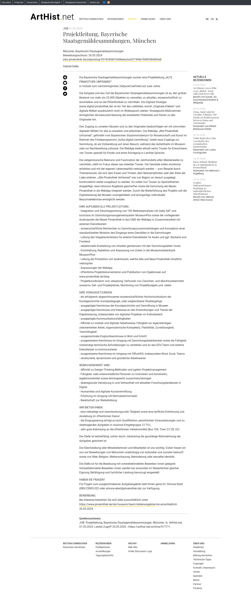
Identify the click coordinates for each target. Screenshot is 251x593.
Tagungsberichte (104, 555)
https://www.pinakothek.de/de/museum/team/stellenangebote (117, 504)
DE (207, 19)
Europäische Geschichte (76, 2)
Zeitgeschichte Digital (50, 2)
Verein (196, 571)
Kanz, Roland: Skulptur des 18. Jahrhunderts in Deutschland (205, 164)
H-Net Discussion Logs (140, 551)
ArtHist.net (94, 2)
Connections (32, 2)
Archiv (132, 19)
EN (212, 19)
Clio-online (6, 2)
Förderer (197, 588)
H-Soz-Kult (18, 2)
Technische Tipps (202, 559)
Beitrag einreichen (91, 19)
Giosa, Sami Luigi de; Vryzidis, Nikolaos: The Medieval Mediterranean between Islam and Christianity (206, 117)
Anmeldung (148, 19)
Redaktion (198, 547)
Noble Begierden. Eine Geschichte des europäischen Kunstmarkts (204, 142)
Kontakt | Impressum (204, 567)
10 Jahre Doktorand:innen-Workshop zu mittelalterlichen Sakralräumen (202, 188)
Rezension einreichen (74, 547)
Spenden (197, 576)
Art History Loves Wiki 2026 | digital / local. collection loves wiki (204, 90)
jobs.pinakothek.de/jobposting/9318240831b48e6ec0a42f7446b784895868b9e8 (112, 59)
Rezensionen (115, 19)
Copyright (198, 563)
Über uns (165, 19)
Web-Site (132, 547)
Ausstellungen (103, 551)
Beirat (196, 580)
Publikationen (103, 547)
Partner (197, 584)
